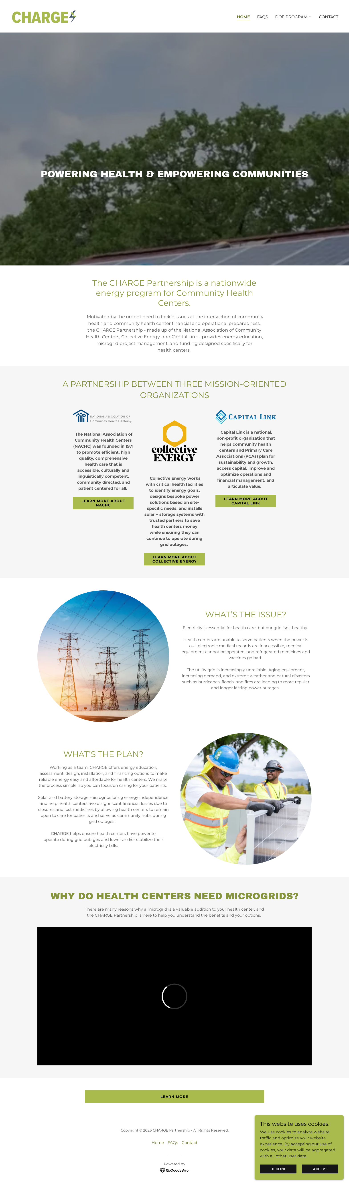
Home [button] (158, 1142)
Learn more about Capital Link (246, 501)
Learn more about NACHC (103, 503)
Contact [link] (328, 16)
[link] (44, 16)
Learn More (174, 1097)
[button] (293, 17)
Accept (320, 1169)
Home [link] (243, 16)
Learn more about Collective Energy (174, 559)
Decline (278, 1169)
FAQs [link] (262, 16)
